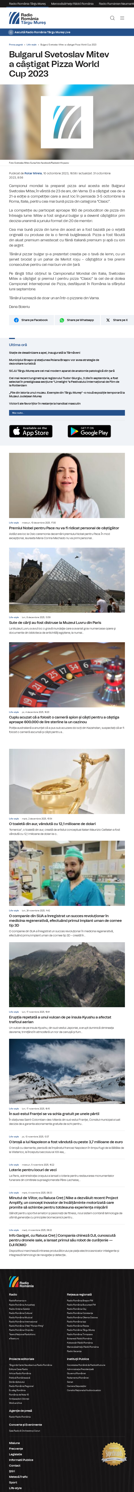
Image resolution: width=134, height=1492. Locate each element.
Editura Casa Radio (18, 1369)
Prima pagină (16, 45)
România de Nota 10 (19, 1395)
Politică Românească (19, 1378)
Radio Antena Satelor (19, 1309)
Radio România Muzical (20, 1317)
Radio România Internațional (23, 1322)
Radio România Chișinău (21, 1330)
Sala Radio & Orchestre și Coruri (24, 1431)
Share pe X (120, 320)
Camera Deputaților (76, 1386)
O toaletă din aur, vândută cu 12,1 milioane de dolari (67, 792)
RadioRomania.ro (17, 1301)
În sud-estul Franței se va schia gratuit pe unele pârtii (67, 1082)
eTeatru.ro (14, 1338)
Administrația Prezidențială (80, 1369)
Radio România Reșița (78, 1326)
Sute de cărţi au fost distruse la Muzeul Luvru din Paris (67, 591)
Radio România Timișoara (80, 1334)
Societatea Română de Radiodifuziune (86, 1365)
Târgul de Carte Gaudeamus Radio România (30, 1365)
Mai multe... (18, 413)
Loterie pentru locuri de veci (67, 1170)
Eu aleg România (17, 1390)
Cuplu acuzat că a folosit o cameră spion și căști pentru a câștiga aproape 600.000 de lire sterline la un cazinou (67, 688)
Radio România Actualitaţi (22, 1305)
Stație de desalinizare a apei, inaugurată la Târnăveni (67, 352)
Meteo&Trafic (18, 1476)
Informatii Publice (21, 1460)
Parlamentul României (78, 1378)
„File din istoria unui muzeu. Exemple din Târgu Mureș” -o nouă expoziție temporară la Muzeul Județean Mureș (67, 394)
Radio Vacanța (74, 1351)
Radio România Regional (21, 1386)
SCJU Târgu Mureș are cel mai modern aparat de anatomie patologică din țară (67, 371)
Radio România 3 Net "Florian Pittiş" (26, 1326)
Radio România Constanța (80, 1313)
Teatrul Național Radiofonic (22, 1334)
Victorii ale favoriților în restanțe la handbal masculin (67, 403)
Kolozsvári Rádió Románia (80, 1343)
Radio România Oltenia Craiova (82, 1317)
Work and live (15, 1403)
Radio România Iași (76, 1322)
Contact (14, 1465)
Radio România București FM (81, 1305)
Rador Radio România (20, 1417)
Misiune (14, 1443)
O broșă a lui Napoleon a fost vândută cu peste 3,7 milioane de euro (67, 1142)
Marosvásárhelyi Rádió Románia (72, 3)
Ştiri (12, 1471)
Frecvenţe (16, 1448)
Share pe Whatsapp (80, 320)
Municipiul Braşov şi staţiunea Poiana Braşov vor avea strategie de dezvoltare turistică (67, 361)
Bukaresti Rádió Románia (79, 1338)
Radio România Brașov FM (80, 1301)
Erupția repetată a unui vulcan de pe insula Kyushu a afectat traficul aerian (67, 988)
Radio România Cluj (76, 1309)
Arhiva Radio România (20, 1373)
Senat (70, 1382)
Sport (13, 1482)
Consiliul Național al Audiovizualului (84, 1390)
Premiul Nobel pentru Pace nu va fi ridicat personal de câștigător (67, 496)
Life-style (31, 45)
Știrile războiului (17, 1382)
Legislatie (15, 1454)
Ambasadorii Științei (19, 1399)
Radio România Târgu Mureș (27, 3)
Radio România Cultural (20, 1313)
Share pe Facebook (34, 320)
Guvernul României (76, 1373)
